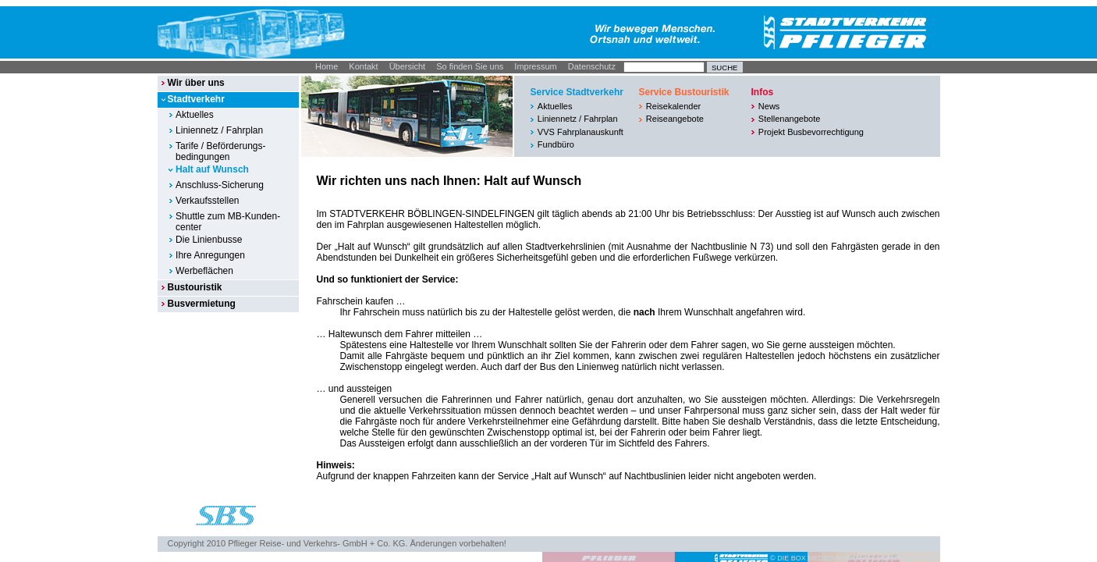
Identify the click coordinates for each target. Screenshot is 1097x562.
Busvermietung (201, 303)
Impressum (535, 66)
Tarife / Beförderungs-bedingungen (220, 151)
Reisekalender (673, 106)
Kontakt (363, 66)
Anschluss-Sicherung (220, 185)
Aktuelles (195, 114)
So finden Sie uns (469, 66)
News (769, 106)
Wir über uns (195, 82)
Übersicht (407, 66)
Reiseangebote (675, 118)
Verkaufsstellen (207, 200)
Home (326, 66)
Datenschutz (592, 66)
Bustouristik (194, 287)
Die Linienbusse (209, 239)
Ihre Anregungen (210, 255)
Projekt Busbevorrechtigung (811, 132)
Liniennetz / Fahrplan (219, 130)
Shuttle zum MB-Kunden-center (228, 222)
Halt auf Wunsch (212, 169)
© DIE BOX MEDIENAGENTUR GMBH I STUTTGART (855, 558)
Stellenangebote (789, 118)
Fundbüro (556, 144)
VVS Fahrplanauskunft (580, 132)
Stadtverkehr (195, 99)
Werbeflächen (204, 270)
